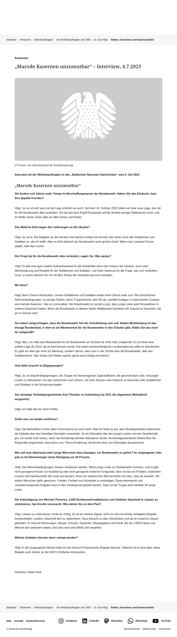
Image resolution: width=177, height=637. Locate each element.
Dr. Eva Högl (101, 39)
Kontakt (18, 621)
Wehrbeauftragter (43, 39)
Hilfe (8, 621)
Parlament (25, 39)
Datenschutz (149, 629)
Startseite (11, 39)
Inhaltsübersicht (35, 621)
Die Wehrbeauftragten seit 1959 (74, 39)
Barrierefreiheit (132, 629)
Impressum (165, 629)
